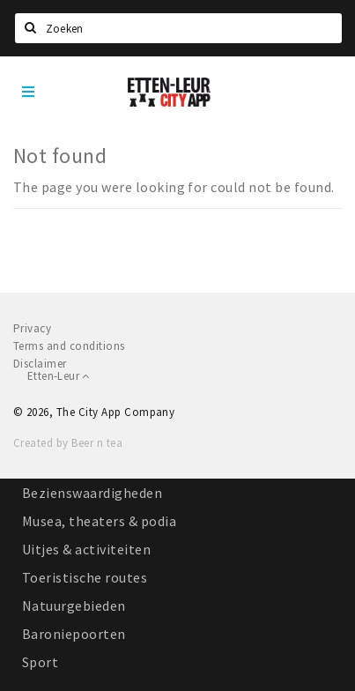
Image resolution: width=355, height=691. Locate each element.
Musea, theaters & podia (99, 521)
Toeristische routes (84, 577)
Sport (40, 662)
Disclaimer (40, 363)
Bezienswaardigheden (92, 493)
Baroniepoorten (74, 634)
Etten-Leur (58, 375)
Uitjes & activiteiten (86, 549)
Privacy (32, 328)
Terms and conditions (69, 345)
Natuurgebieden (74, 605)
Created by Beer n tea (67, 442)
